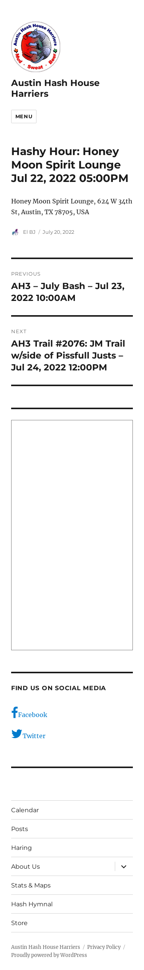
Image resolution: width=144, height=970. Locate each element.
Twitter (28, 734)
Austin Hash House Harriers (45, 947)
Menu (23, 116)
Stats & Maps (31, 885)
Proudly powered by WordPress (49, 955)
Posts (19, 829)
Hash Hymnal (32, 904)
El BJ (29, 232)
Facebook (29, 713)
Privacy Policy (104, 947)
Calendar (25, 810)
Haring (21, 847)
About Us (25, 866)
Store (19, 923)
